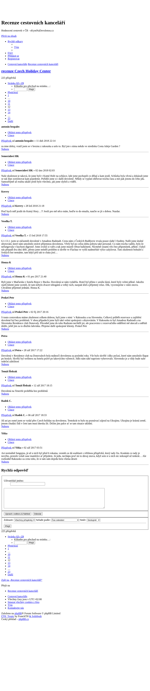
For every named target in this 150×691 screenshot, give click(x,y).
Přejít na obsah (9, 36)
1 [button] (8, 95)
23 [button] (9, 118)
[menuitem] (16, 47)
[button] (16, 83)
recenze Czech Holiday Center (26, 71)
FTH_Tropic (7, 616)
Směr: (90, 520)
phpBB (18, 613)
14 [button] (9, 112)
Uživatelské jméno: (14, 480)
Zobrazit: (19, 520)
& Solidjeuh (35, 616)
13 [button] (9, 109)
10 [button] (9, 101)
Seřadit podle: (57, 520)
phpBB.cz (24, 619)
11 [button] (9, 104)
